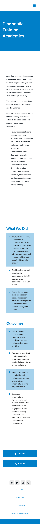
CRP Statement (20, 505)
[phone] (28, 482)
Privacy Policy (20, 490)
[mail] (23, 482)
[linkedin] (17, 482)
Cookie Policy (20, 498)
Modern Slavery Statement (20, 513)
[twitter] (11, 482)
